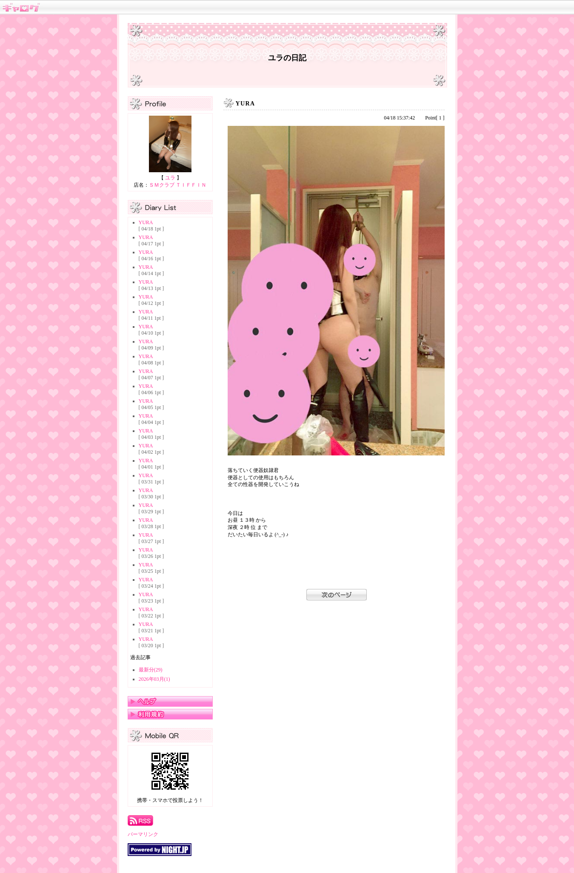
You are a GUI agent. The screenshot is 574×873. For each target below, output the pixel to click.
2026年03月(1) (154, 679)
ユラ (170, 178)
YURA (146, 222)
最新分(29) (151, 670)
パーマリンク (143, 834)
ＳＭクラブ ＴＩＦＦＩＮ (177, 185)
